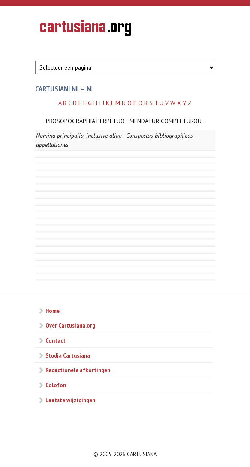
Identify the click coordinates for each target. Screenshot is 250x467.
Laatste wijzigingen (70, 400)
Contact (55, 340)
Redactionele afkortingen (77, 370)
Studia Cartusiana (67, 355)
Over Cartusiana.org (70, 325)
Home (52, 310)
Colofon (55, 385)
